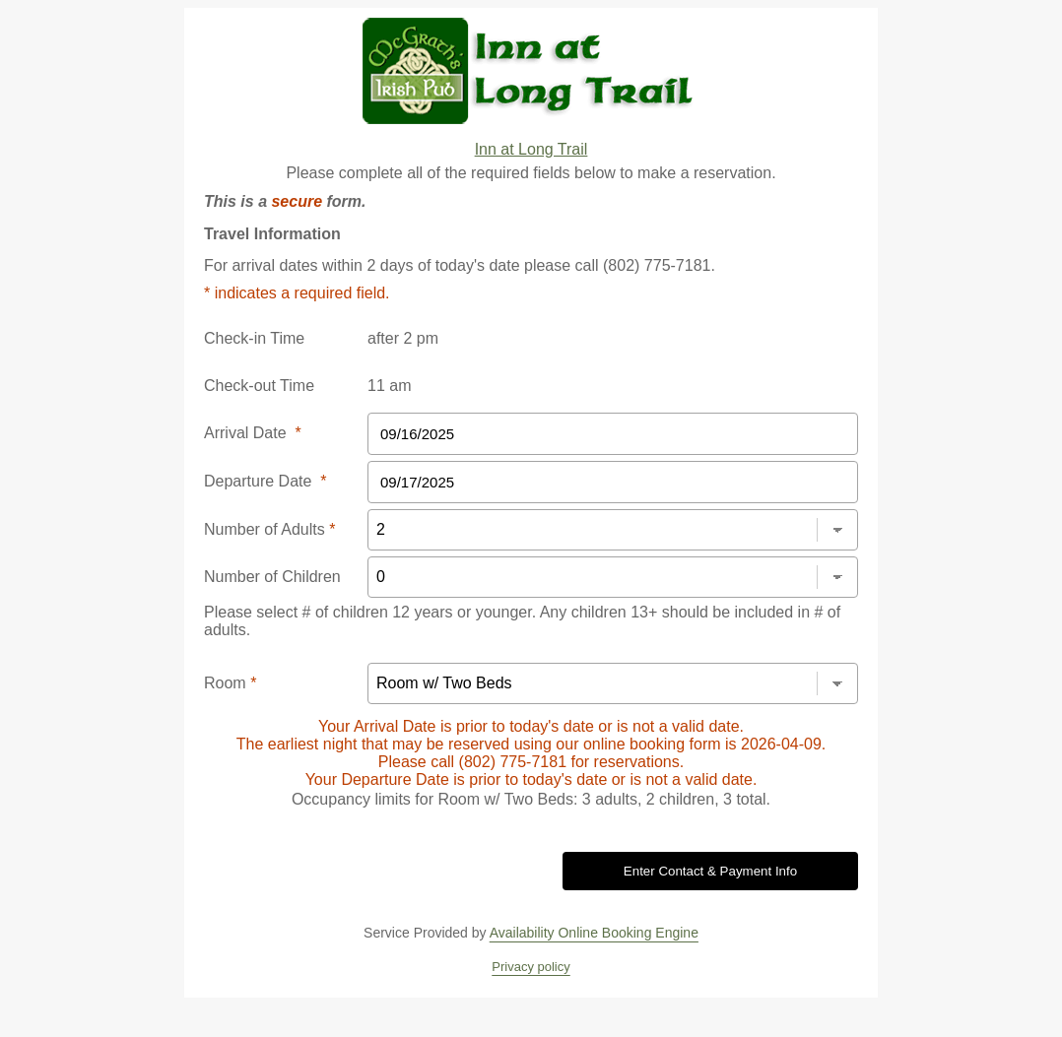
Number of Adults (269, 529)
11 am (389, 385)
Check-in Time (254, 338)
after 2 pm (402, 338)
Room (230, 683)
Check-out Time (259, 385)
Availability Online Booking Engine (594, 932)
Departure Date (265, 481)
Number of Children (272, 576)
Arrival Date (252, 432)
